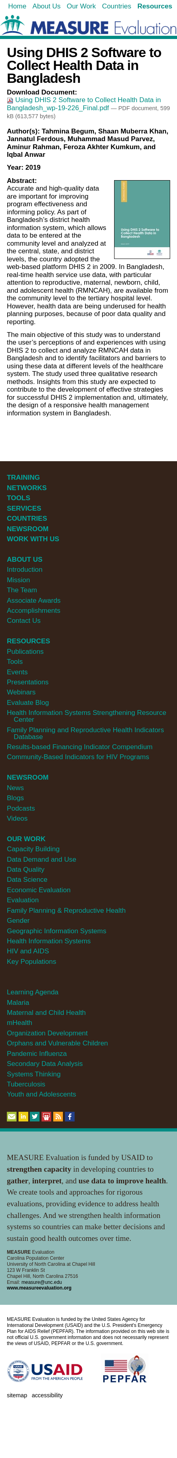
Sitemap (17, 1395)
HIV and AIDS (28, 951)
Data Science (27, 879)
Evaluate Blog (28, 702)
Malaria (18, 1002)
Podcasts (21, 808)
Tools (15, 661)
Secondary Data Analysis (45, 1064)
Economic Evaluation (39, 890)
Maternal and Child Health (46, 1012)
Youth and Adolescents (41, 1094)
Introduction (25, 569)
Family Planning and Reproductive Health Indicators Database (85, 733)
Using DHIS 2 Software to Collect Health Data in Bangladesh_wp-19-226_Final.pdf (84, 104)
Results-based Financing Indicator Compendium (80, 747)
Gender (18, 920)
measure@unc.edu (41, 1282)
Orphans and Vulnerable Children (57, 1043)
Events (17, 672)
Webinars (21, 692)
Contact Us (24, 620)
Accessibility (47, 1395)
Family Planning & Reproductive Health (66, 910)
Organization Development (47, 1033)
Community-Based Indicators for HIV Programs (78, 757)
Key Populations (31, 961)
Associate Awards (33, 600)
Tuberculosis (26, 1084)
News (15, 788)
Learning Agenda (32, 992)
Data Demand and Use (41, 859)
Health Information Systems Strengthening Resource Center (86, 716)
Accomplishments (33, 610)
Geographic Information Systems (56, 931)
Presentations (28, 682)
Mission (18, 580)
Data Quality (25, 869)
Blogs (15, 798)
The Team (22, 590)
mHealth (19, 1023)
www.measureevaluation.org (39, 1288)
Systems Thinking (33, 1074)
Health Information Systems (49, 941)
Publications (25, 651)
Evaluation (23, 900)
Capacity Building (33, 849)
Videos (17, 818)
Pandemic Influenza (37, 1054)
